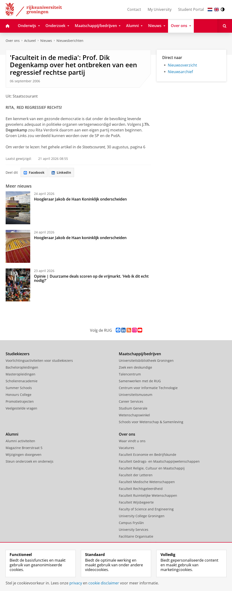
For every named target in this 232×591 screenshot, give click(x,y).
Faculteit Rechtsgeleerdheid (141, 488)
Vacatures (126, 447)
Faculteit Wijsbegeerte (136, 502)
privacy (75, 583)
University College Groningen (142, 516)
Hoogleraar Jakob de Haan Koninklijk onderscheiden (80, 199)
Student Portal (191, 9)
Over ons (13, 40)
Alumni (12, 434)
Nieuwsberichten (69, 40)
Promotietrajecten (20, 401)
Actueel (30, 40)
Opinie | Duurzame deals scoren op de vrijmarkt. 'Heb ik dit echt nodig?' (91, 278)
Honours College (18, 394)
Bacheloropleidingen (22, 367)
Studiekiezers (18, 353)
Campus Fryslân (131, 522)
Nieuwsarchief (180, 71)
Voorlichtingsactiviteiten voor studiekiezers (39, 360)
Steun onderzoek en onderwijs (29, 461)
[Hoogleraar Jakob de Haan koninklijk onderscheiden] (18, 246)
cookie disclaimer (103, 583)
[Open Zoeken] (224, 26)
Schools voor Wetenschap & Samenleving (151, 422)
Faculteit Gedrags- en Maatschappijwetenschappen (159, 461)
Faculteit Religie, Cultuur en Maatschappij (152, 468)
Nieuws (46, 40)
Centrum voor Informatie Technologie (148, 388)
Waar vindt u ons (132, 441)
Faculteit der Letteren (136, 475)
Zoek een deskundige (135, 367)
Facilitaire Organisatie (136, 536)
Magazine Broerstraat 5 (24, 447)
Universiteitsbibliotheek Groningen (146, 360)
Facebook (34, 172)
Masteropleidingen (20, 374)
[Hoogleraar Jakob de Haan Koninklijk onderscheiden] (18, 207)
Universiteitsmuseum (135, 394)
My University (160, 9)
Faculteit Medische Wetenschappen (147, 482)
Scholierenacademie (21, 381)
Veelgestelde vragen (21, 408)
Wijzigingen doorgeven (23, 454)
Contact (134, 9)
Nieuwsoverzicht (182, 65)
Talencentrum (130, 374)
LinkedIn (61, 172)
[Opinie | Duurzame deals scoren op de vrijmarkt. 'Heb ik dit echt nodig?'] (18, 284)
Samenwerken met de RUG (140, 381)
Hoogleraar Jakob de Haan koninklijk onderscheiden (80, 237)
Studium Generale (133, 408)
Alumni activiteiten (20, 441)
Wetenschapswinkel (134, 415)
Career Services (131, 401)
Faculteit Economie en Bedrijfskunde (147, 454)
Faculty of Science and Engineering (146, 509)
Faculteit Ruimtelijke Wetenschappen (148, 495)
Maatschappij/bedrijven (140, 353)
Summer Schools (19, 388)
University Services (133, 529)
